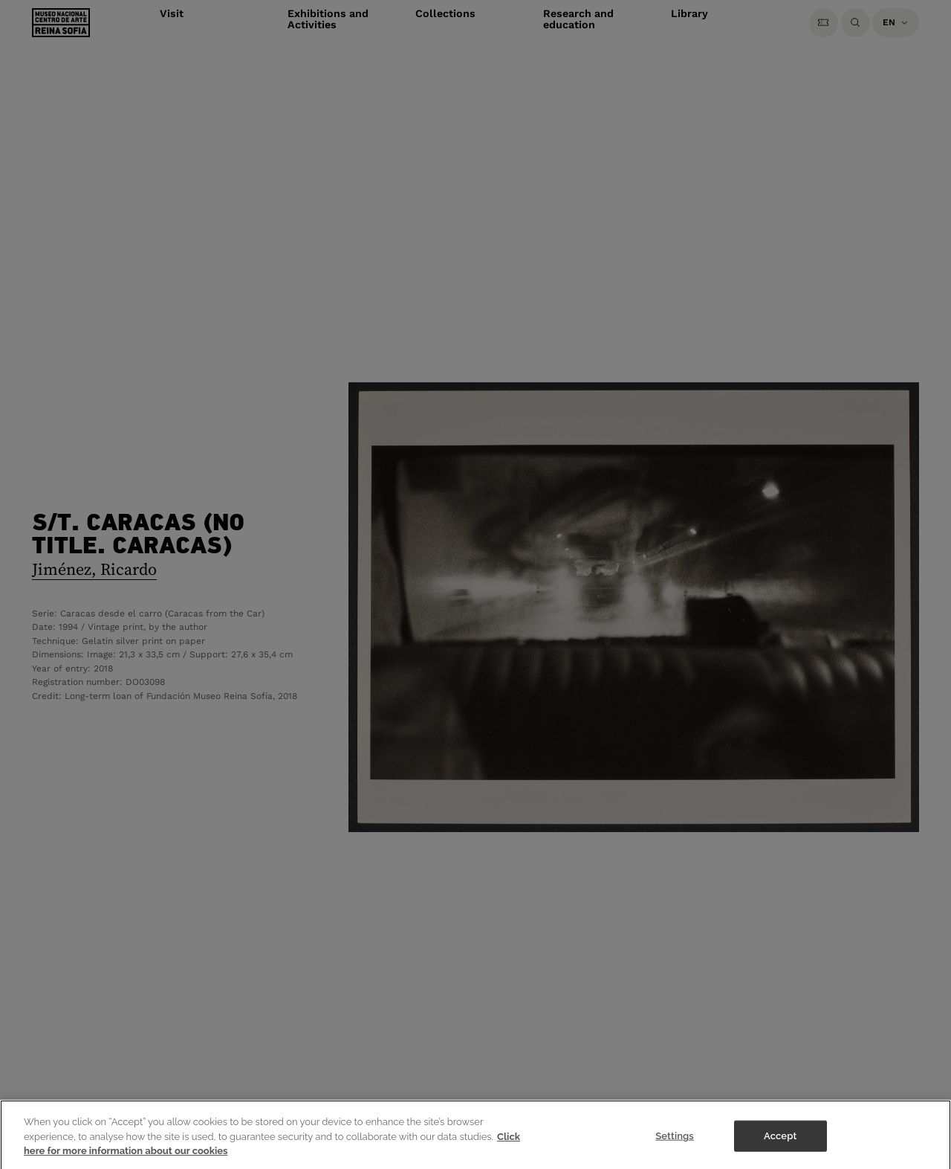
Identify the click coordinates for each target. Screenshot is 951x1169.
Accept (780, 1141)
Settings (674, 1141)
